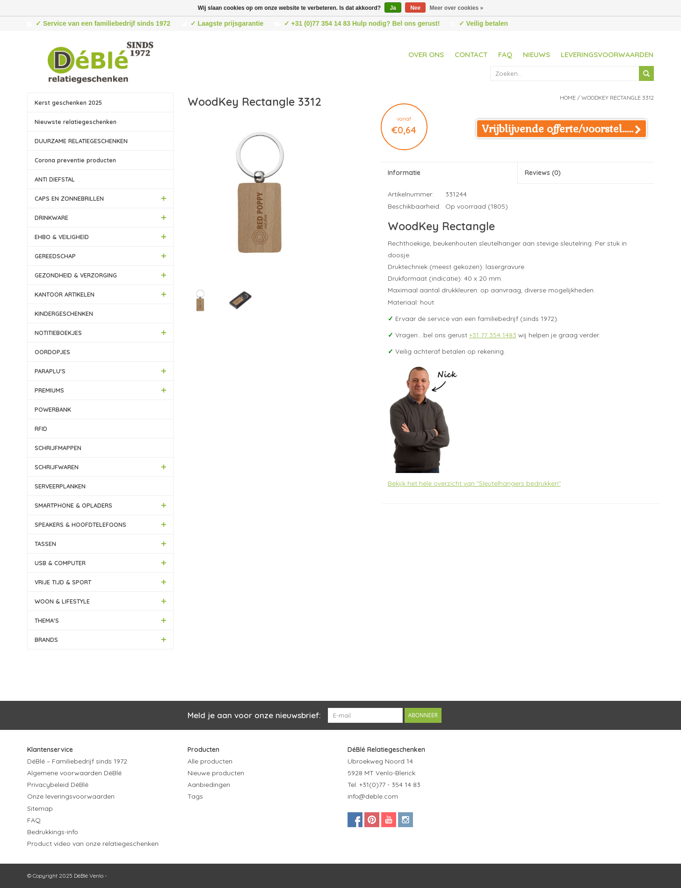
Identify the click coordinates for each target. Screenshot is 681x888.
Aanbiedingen (209, 784)
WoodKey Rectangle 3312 (617, 97)
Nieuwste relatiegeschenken (75, 121)
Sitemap (40, 808)
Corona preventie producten (75, 160)
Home (568, 97)
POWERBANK (53, 409)
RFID (41, 428)
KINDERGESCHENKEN (64, 313)
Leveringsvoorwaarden (607, 54)
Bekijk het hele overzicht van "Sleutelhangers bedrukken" (474, 483)
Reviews (543, 172)
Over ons (426, 54)
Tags (195, 796)
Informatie (404, 172)
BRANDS (46, 639)
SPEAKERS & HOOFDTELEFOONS (80, 524)
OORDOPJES (52, 352)
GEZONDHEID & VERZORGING (76, 275)
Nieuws (536, 54)
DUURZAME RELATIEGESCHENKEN (81, 141)
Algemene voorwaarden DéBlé (74, 773)
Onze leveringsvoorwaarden (71, 796)
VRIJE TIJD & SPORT (63, 582)
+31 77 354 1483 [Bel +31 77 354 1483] (492, 335)
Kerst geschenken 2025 (68, 102)
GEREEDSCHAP (55, 256)
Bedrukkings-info (52, 832)
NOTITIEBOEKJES (58, 332)
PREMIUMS (49, 390)
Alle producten (210, 761)
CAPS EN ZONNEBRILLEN (69, 198)
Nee (415, 8)
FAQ (505, 54)
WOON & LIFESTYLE (62, 601)
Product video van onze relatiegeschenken (93, 843)
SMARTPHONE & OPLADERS (73, 505)
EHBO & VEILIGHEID (62, 236)
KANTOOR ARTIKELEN (64, 294)
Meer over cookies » (457, 8)
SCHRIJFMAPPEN (58, 447)
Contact (471, 54)
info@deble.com (373, 796)
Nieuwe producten (216, 773)
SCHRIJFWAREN (57, 467)
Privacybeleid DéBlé (57, 784)
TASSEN (45, 543)
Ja (393, 8)
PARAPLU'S (50, 371)
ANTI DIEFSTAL (55, 179)
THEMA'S (47, 620)
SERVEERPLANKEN (60, 486)
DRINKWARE (51, 217)
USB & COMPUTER (60, 563)
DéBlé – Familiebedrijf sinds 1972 (77, 761)
